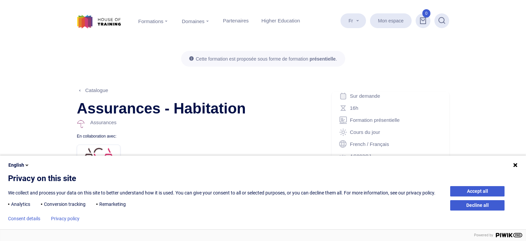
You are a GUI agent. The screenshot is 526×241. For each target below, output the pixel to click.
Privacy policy (65, 218)
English (19, 165)
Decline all (477, 205)
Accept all (477, 191)
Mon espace (391, 20)
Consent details (24, 218)
